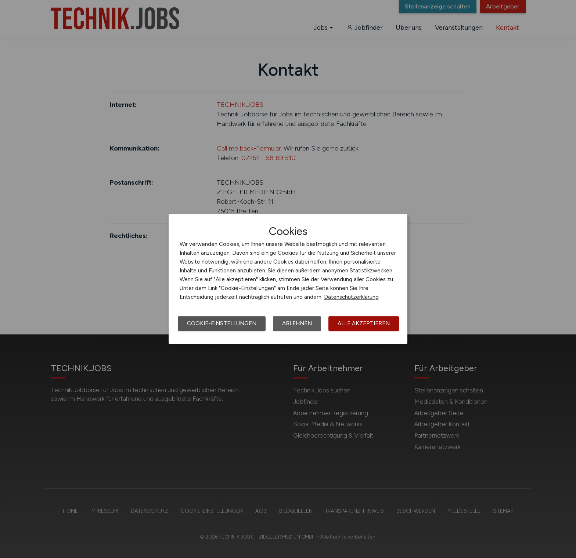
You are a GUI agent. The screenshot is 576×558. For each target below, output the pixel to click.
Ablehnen (297, 323)
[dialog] (288, 279)
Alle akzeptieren (364, 323)
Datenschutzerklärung (351, 297)
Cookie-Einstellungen (221, 323)
